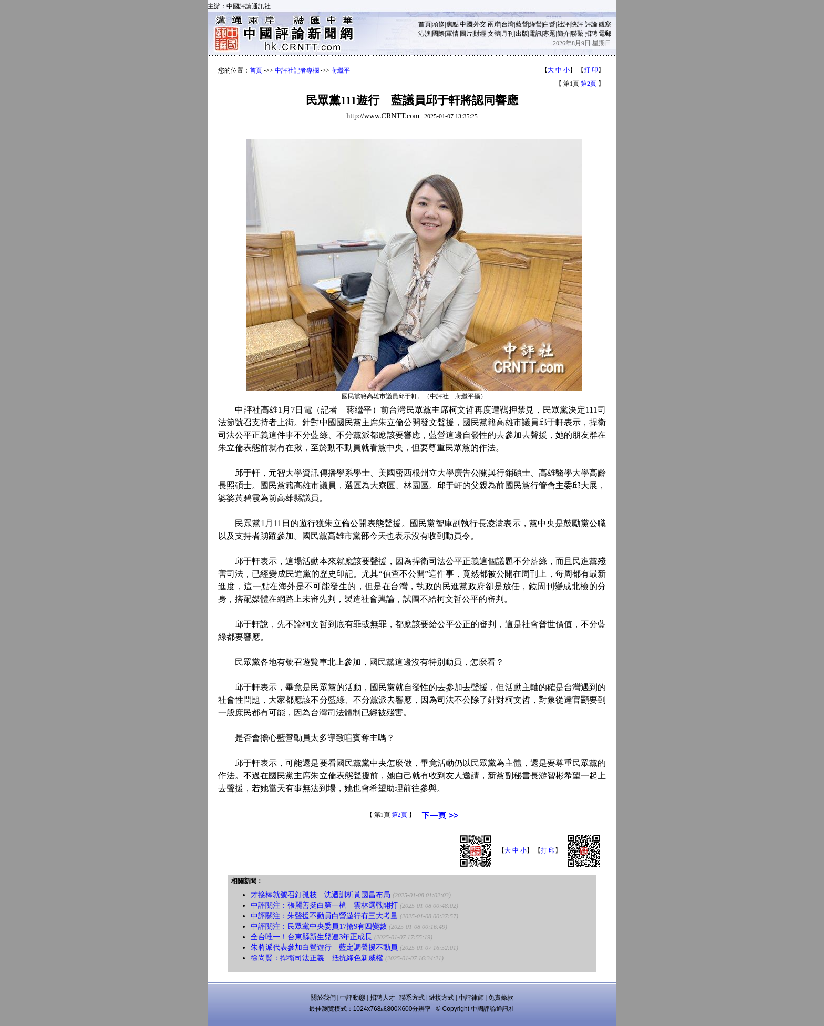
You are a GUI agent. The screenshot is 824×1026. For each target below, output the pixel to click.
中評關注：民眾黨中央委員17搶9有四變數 (319, 926)
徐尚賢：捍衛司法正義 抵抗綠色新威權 (317, 958)
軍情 (452, 33)
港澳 (424, 33)
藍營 (522, 24)
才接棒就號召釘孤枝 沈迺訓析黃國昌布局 (320, 895)
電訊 (535, 33)
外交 (479, 24)
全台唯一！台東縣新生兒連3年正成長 (311, 937)
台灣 (507, 24)
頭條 (438, 24)
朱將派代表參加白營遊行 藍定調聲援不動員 (324, 947)
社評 (563, 24)
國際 (438, 33)
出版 (522, 33)
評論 (591, 24)
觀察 (605, 24)
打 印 (591, 70)
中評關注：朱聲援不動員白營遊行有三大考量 (324, 916)
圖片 (466, 33)
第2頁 (588, 83)
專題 (549, 33)
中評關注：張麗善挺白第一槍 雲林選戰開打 (324, 905)
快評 (577, 24)
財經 (479, 33)
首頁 (424, 24)
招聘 (591, 33)
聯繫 (577, 33)
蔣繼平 (340, 70)
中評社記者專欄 (297, 70)
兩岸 (494, 24)
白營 (549, 24)
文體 (494, 33)
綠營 (535, 24)
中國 (466, 24)
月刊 (507, 33)
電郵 (605, 33)
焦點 (452, 24)
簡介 (563, 33)
